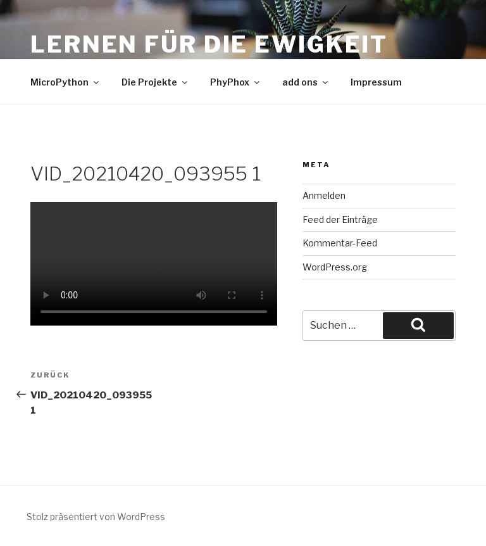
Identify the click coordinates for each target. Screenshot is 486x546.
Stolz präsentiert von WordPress (96, 516)
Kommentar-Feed (339, 243)
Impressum (376, 82)
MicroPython (65, 82)
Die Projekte (155, 82)
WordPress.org (334, 267)
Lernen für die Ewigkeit (209, 44)
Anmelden (324, 195)
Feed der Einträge (340, 219)
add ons (306, 82)
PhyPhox (235, 82)
